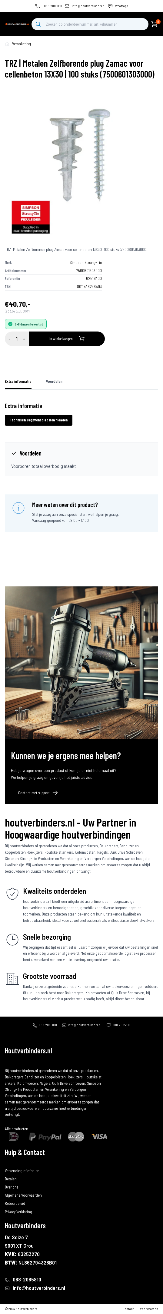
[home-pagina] (7, 44)
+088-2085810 (52, 6)
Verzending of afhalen (22, 1170)
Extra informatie (18, 381)
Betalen (11, 1178)
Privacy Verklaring (18, 1211)
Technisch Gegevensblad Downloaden (39, 419)
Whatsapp (121, 6)
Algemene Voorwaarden (23, 1195)
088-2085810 (48, 1025)
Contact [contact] (128, 1309)
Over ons (11, 1187)
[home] (17, 24)
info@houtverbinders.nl (88, 6)
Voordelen (54, 381)
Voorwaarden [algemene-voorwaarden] (149, 1309)
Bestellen (12, 1162)
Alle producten (16, 1128)
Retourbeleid (15, 1203)
